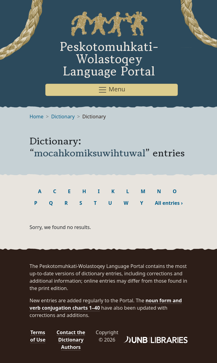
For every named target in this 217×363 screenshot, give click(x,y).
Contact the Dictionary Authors (71, 339)
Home (37, 116)
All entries (169, 203)
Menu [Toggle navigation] (111, 89)
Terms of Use (37, 336)
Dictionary (63, 116)
